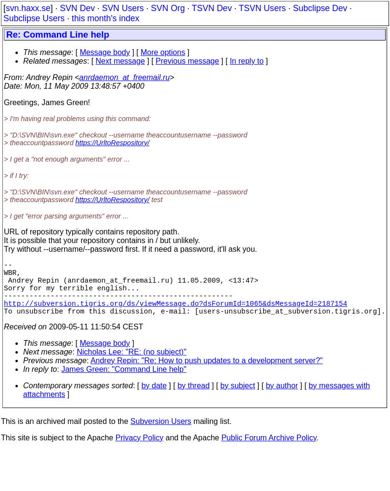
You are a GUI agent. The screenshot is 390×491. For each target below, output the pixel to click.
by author (282, 399)
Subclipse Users (34, 18)
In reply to (247, 61)
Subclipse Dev (320, 8)
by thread (193, 399)
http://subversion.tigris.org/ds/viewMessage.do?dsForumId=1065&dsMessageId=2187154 (175, 314)
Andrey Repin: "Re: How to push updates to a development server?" (207, 374)
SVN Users (123, 8)
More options (163, 52)
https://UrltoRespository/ (112, 143)
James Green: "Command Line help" (123, 383)
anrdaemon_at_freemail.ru (124, 77)
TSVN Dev (212, 8)
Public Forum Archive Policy (268, 451)
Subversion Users (161, 435)
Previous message (187, 61)
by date (153, 399)
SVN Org (168, 8)
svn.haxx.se (28, 8)
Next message (120, 61)
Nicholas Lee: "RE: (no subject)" (131, 365)
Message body (105, 52)
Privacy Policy (139, 451)
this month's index (105, 18)
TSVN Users (262, 8)
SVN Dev (77, 8)
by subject (237, 399)
